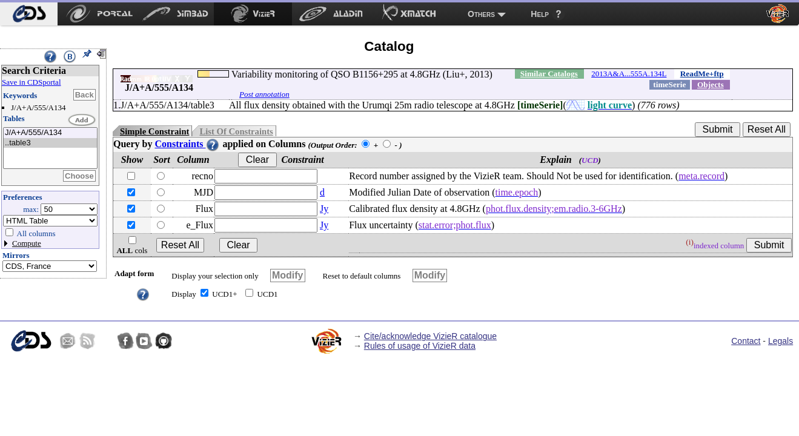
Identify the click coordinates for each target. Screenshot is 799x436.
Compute (26, 243)
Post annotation (264, 94)
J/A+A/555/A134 (50, 133)
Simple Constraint (154, 131)
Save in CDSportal (31, 82)
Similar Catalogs (549, 73)
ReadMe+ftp (702, 73)
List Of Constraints (236, 131)
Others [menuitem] (481, 14)
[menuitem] (29, 13)
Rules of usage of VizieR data (420, 346)
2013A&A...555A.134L (628, 73)
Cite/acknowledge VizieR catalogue (430, 336)
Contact (745, 341)
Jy (324, 208)
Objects (710, 84)
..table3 (50, 143)
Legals (780, 341)
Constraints (187, 144)
